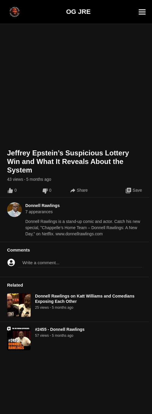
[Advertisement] (76, 400)
